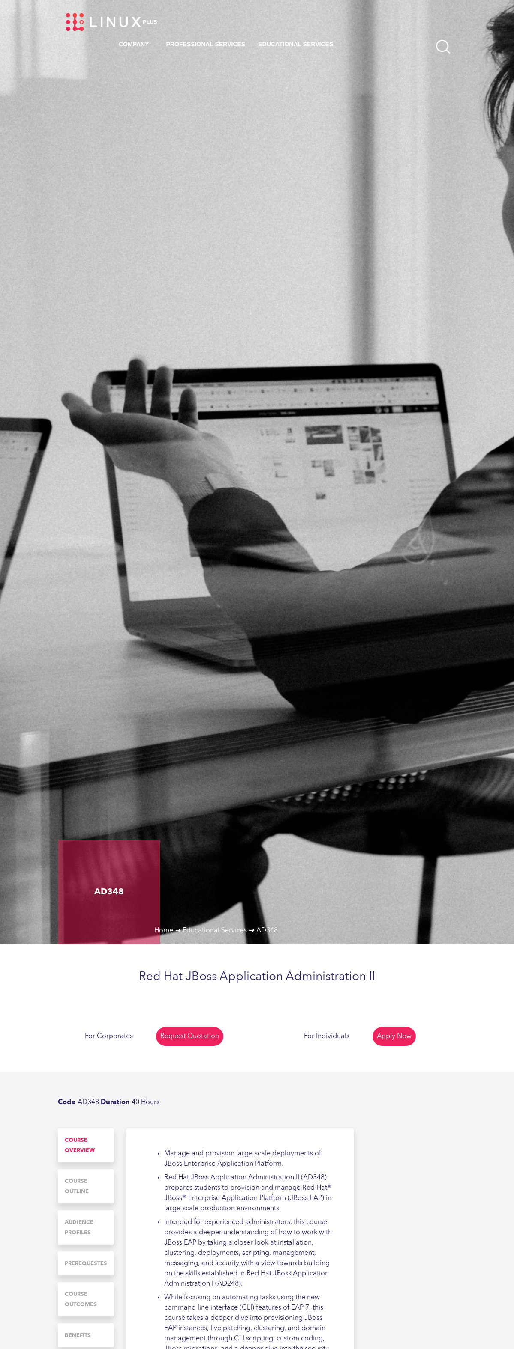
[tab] (86, 1145)
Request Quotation (189, 1036)
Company (134, 44)
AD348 (267, 930)
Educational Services (295, 44)
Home (163, 930)
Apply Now (394, 1036)
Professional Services (206, 44)
